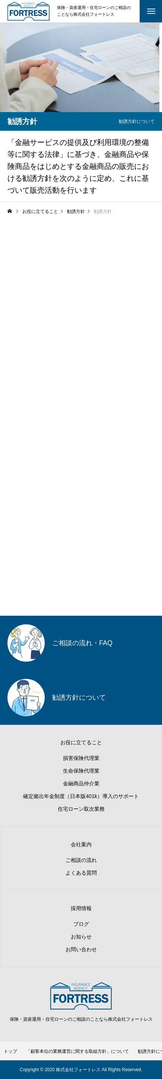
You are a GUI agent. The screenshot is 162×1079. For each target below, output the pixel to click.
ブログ (81, 924)
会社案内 (81, 844)
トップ (10, 1051)
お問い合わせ (81, 949)
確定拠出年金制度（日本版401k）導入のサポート (81, 796)
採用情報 (81, 908)
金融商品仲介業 (81, 783)
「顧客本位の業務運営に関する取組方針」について (77, 1051)
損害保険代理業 (81, 758)
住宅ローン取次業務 (81, 808)
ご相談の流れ (81, 860)
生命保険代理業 (81, 770)
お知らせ (81, 936)
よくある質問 (81, 872)
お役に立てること (81, 742)
